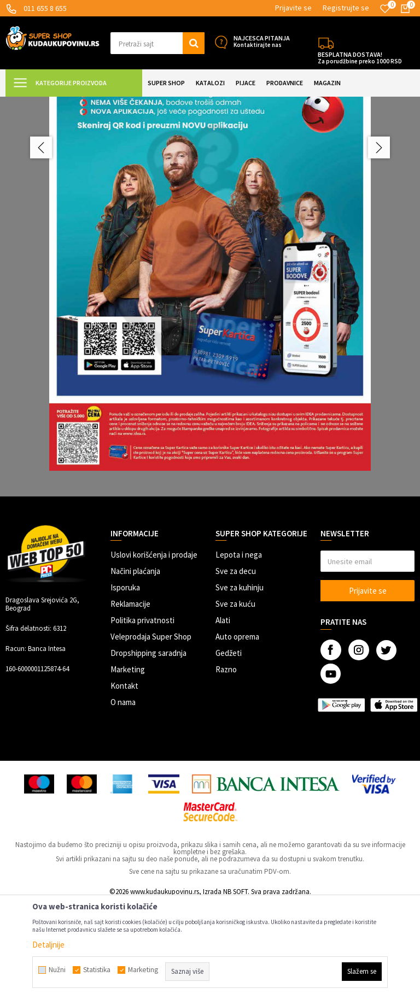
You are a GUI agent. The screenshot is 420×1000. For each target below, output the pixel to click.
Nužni (57, 970)
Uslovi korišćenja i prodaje (153, 651)
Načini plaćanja (135, 668)
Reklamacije (130, 700)
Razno (226, 766)
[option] (210, 340)
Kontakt (124, 782)
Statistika (96, 970)
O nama (123, 799)
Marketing (127, 766)
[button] (157, 43)
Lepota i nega (238, 651)
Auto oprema (237, 733)
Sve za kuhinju (239, 684)
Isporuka (125, 684)
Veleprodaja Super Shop (150, 733)
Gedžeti (228, 749)
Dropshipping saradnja (148, 749)
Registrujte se (346, 8)
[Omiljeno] (385, 9)
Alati (222, 717)
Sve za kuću (235, 700)
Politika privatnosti (142, 717)
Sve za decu (235, 668)
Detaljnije (48, 944)
